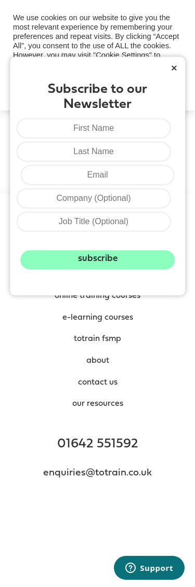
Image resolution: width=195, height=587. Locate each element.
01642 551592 (97, 444)
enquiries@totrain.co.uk (97, 473)
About (97, 361)
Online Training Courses (97, 296)
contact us (98, 382)
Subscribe (98, 258)
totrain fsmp (97, 339)
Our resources (97, 404)
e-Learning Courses (97, 317)
